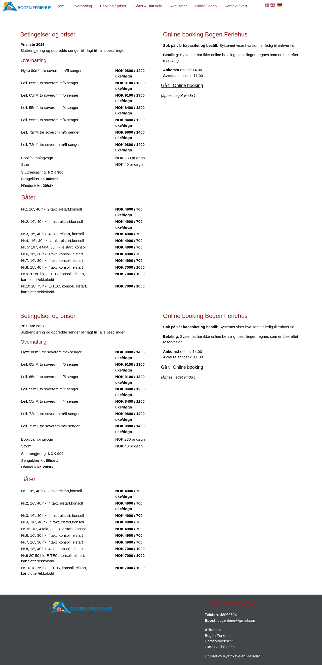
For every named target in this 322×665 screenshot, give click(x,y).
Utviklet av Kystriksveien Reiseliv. (232, 656)
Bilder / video (206, 6)
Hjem (60, 6)
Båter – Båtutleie (148, 6)
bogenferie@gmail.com (236, 620)
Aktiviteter (178, 6)
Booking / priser (113, 6)
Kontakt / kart (236, 6)
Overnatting (82, 6)
